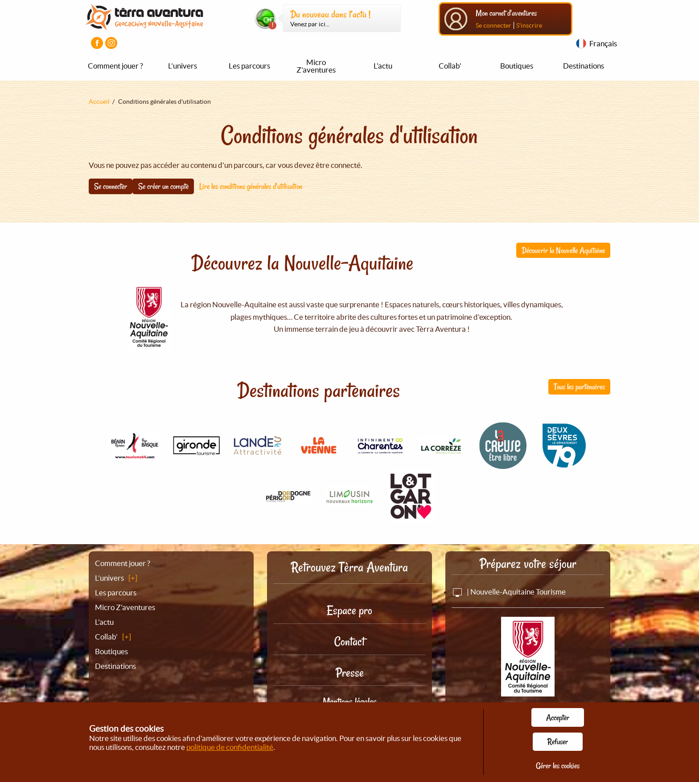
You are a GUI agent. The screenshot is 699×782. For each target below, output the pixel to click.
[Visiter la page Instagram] (111, 43)
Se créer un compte (163, 186)
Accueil (99, 101)
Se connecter (493, 25)
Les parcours (249, 65)
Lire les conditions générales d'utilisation (250, 186)
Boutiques (516, 65)
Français (603, 43)
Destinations (583, 65)
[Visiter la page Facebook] (97, 43)
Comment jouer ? (115, 65)
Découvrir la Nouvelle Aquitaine (563, 250)
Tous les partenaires (579, 386)
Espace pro (349, 610)
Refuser (557, 741)
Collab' (450, 65)
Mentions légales (350, 701)
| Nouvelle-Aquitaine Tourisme (509, 591)
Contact (349, 641)
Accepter (557, 717)
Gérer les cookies (558, 765)
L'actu (383, 65)
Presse (350, 672)
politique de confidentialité (229, 747)
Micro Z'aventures (316, 66)
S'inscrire (529, 25)
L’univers (182, 65)
